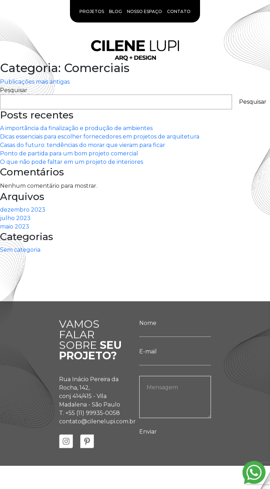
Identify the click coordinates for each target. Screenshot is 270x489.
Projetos (91, 11)
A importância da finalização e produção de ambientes (76, 128)
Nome (175, 333)
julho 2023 (15, 218)
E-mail (175, 362)
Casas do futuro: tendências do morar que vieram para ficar (82, 145)
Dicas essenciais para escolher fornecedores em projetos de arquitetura (99, 136)
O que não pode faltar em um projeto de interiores (71, 162)
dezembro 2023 (22, 209)
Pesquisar (13, 90)
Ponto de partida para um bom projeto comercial (69, 153)
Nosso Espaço (144, 11)
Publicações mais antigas (35, 81)
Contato (179, 11)
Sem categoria (20, 249)
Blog (115, 11)
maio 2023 (14, 226)
